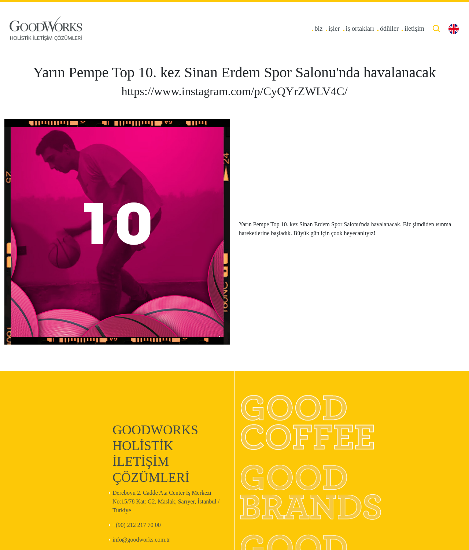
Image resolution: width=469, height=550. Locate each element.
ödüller (389, 28)
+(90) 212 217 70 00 (136, 525)
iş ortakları (360, 28)
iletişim (414, 28)
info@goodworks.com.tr (141, 539)
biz (319, 28)
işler (334, 28)
